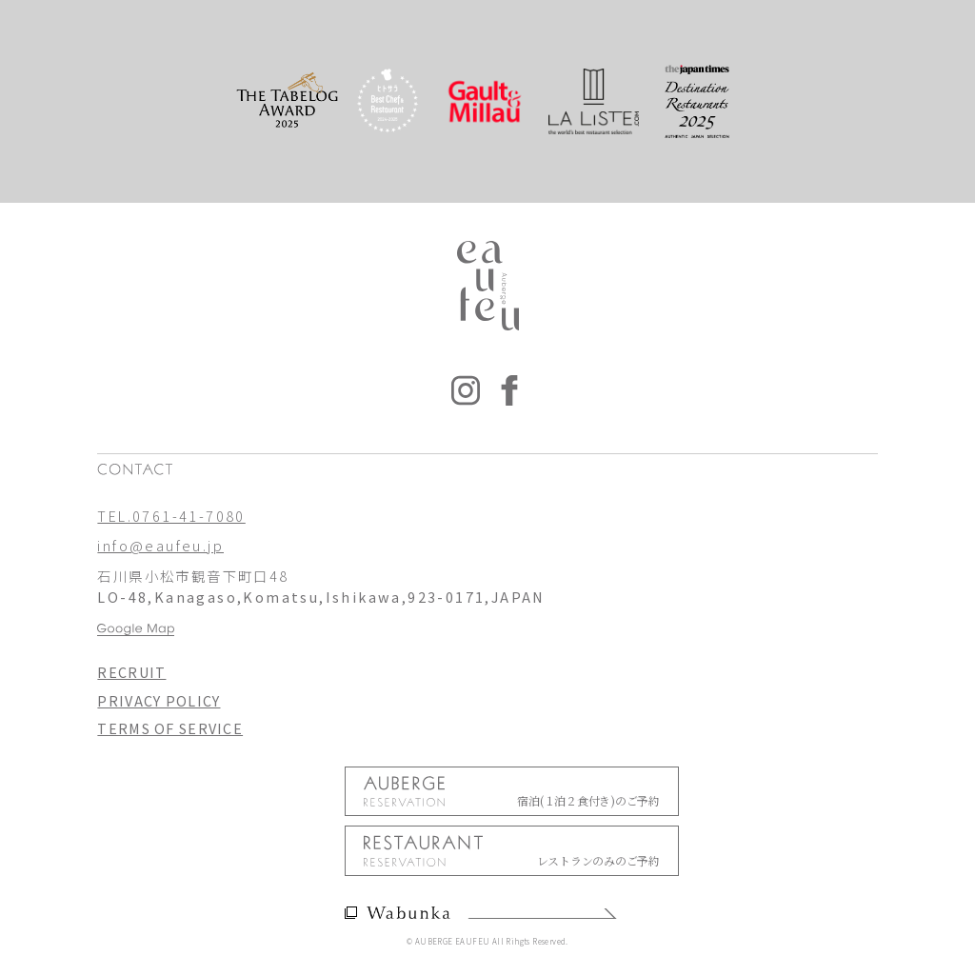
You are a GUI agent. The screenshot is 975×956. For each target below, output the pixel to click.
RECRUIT (131, 672)
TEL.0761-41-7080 (171, 516)
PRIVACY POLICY (158, 700)
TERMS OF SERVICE (170, 728)
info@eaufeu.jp (160, 545)
